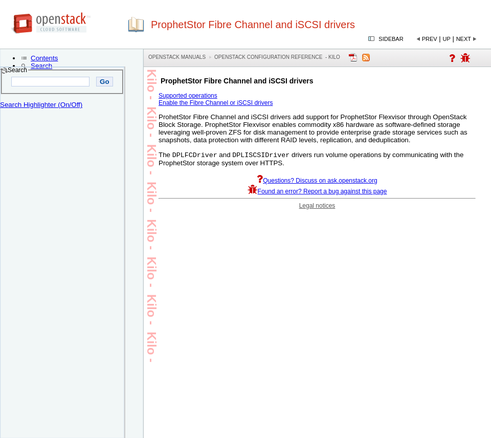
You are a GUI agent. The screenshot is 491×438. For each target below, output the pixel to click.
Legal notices (317, 206)
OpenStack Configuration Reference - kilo (277, 57)
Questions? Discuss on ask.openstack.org (317, 181)
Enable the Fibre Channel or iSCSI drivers (216, 102)
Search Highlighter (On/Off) (41, 104)
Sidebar (390, 39)
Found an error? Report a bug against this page (317, 192)
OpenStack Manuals (177, 57)
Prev (429, 39)
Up (447, 39)
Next (463, 39)
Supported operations (188, 95)
